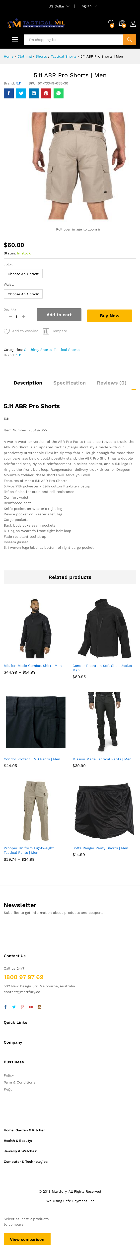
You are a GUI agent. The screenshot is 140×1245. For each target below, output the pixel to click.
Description (28, 382)
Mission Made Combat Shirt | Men (33, 665)
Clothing (31, 349)
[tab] (28, 384)
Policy (9, 1075)
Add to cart (59, 314)
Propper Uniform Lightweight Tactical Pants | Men (29, 850)
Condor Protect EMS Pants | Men (32, 759)
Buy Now (111, 314)
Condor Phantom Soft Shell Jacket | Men (103, 667)
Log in (133, 24)
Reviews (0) (112, 382)
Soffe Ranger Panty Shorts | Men (100, 848)
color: (9, 264)
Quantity (10, 309)
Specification (69, 382)
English (85, 6)
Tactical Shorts (66, 349)
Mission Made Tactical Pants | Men (102, 759)
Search (129, 39)
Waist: (9, 284)
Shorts (46, 349)
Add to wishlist (25, 330)
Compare (59, 330)
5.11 (18, 83)
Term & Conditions (19, 1082)
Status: (10, 253)
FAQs (8, 1089)
